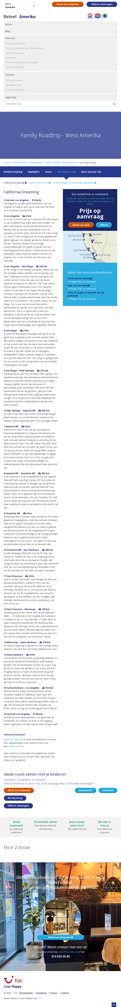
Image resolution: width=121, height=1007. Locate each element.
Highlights (34, 171)
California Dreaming (15, 182)
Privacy (53, 992)
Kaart (48, 171)
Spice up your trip (91, 171)
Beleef (8, 4)
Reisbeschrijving (13, 171)
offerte (104, 224)
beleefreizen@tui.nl (68, 951)
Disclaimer (41, 992)
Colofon (65, 992)
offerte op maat (16, 746)
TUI (40, 998)
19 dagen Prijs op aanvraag (81, 287)
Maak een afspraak (13, 739)
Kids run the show (40, 182)
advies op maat (81, 224)
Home (7, 162)
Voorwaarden (26, 992)
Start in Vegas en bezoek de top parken (75, 182)
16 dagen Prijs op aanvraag (81, 280)
